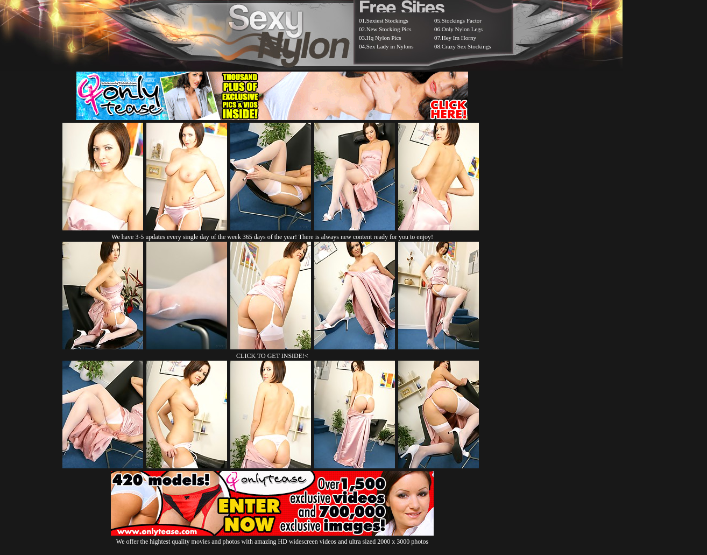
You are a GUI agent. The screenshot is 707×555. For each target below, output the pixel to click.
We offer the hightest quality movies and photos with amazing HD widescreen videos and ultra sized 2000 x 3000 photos (272, 537)
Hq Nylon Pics (383, 37)
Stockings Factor (462, 20)
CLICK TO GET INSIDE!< (272, 356)
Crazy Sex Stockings (466, 46)
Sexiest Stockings (387, 20)
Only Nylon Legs (462, 29)
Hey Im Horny (459, 37)
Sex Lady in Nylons (390, 46)
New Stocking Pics (389, 29)
